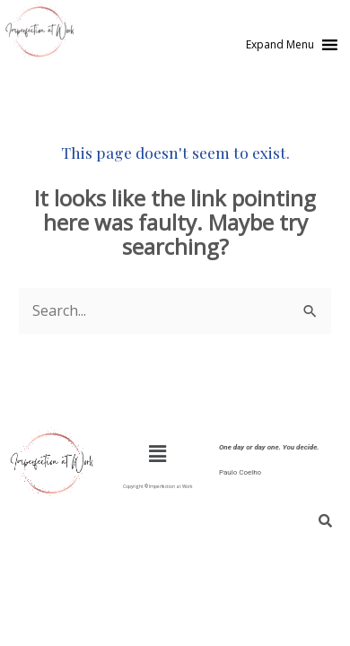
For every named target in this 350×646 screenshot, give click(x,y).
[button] (280, 45)
